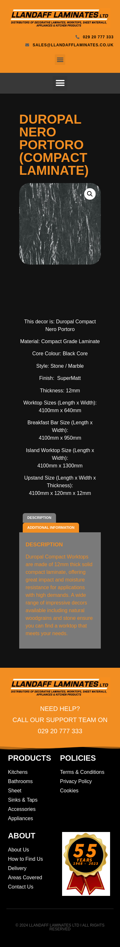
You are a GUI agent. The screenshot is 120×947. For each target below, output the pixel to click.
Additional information (50, 527)
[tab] (39, 518)
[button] (60, 59)
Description (39, 518)
